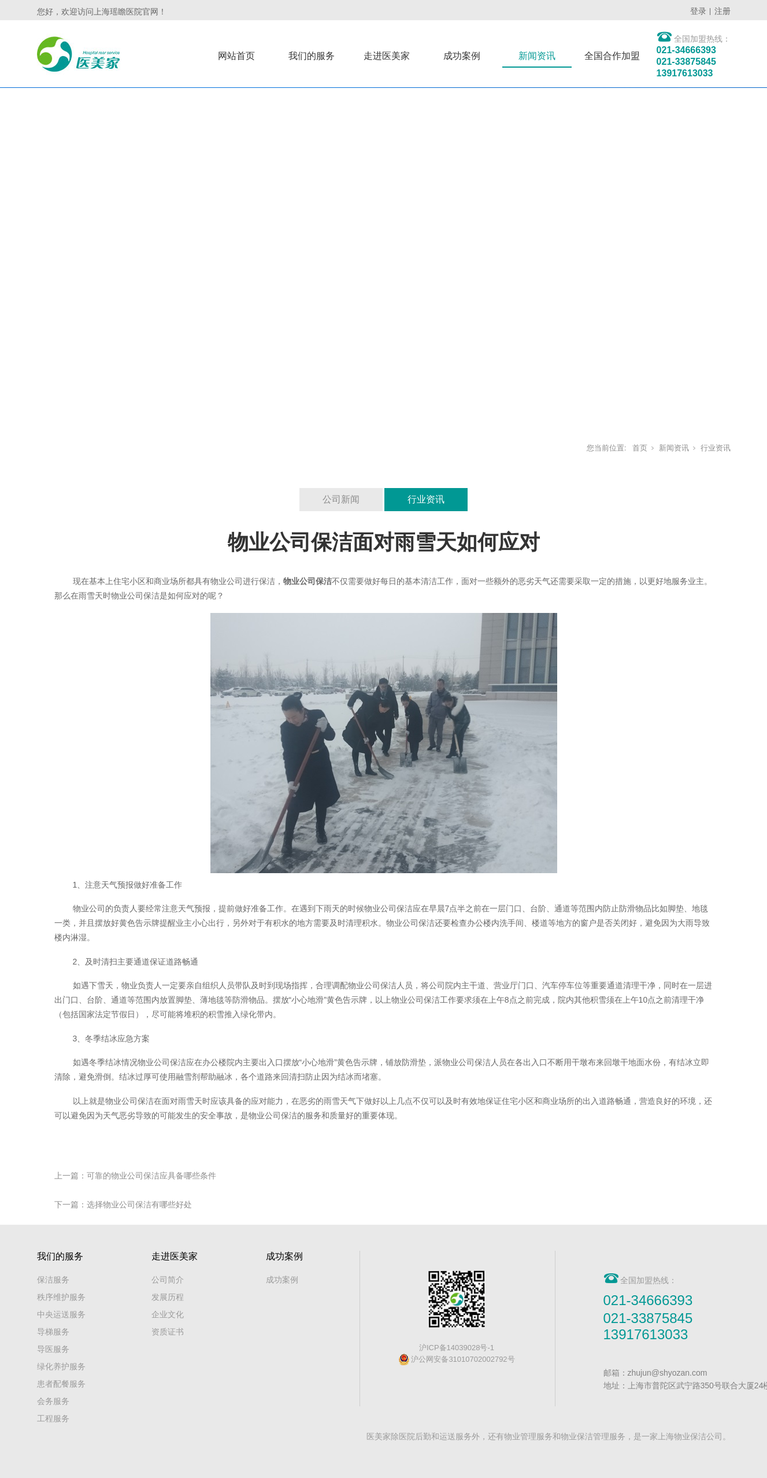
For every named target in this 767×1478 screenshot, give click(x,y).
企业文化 (167, 1314)
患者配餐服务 (61, 1383)
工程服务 (53, 1418)
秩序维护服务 (61, 1297)
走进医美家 (387, 56)
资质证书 (167, 1331)
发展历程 (167, 1297)
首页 (639, 448)
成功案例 (461, 56)
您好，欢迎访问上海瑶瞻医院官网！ (101, 11)
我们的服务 (311, 56)
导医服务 (53, 1349)
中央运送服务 (61, 1314)
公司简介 (167, 1279)
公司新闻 (341, 499)
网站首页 (236, 56)
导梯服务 (53, 1331)
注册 (722, 11)
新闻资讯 (536, 56)
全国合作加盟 (612, 56)
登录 (698, 11)
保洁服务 (53, 1279)
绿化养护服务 (61, 1366)
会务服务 (53, 1401)
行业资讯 (716, 448)
